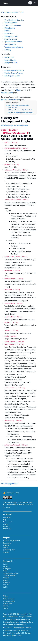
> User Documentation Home (12, 12)
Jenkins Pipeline (10, 60)
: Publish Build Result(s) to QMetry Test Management (21, 110)
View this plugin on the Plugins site (14, 125)
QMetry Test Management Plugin (17, 105)
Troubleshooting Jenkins (13, 47)
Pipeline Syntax (7, 93)
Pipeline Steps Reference (10, 100)
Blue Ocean (8, 33)
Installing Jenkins (10, 22)
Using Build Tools (11, 63)
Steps (18, 90)
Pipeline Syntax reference (14, 70)
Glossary (7, 50)
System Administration (13, 41)
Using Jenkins (9, 28)
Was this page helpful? (9, 483)
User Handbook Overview (14, 20)
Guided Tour (9, 57)
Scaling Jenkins (10, 44)
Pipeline (7, 31)
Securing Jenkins (10, 39)
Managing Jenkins (11, 36)
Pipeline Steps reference (13, 73)
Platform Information (12, 25)
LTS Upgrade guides (12, 76)
